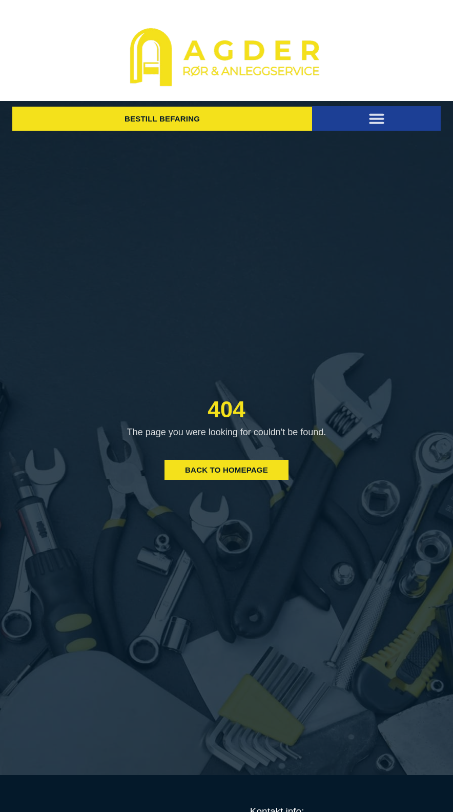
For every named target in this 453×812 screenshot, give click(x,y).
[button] (376, 118)
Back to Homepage (226, 469)
